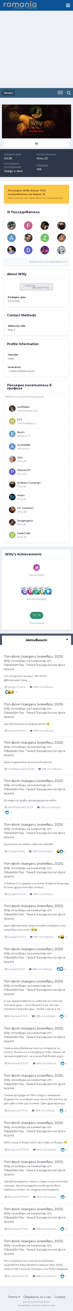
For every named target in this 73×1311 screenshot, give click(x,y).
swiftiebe (23, 406)
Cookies (60, 1297)
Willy (7, 661)
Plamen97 (24, 470)
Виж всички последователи (48, 261)
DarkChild (23, 533)
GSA (20, 457)
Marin (21, 495)
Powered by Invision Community (36, 1305)
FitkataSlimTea (14, 665)
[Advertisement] (36, 49)
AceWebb (23, 444)
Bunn (21, 432)
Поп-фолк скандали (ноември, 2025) (33, 656)
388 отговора (41, 686)
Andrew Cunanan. (29, 482)
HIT (19, 419)
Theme (14, 1297)
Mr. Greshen (25, 507)
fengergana (25, 520)
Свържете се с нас (37, 1297)
